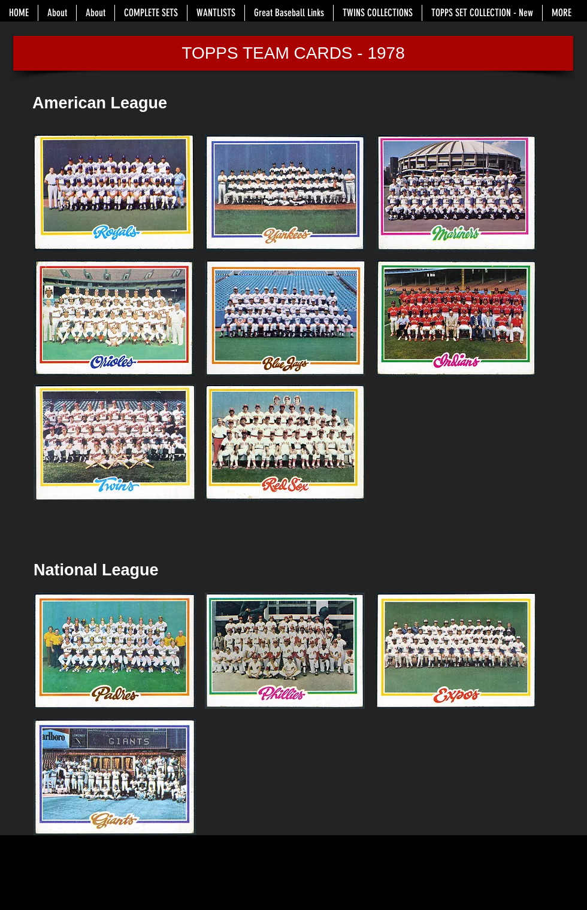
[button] (293, 53)
